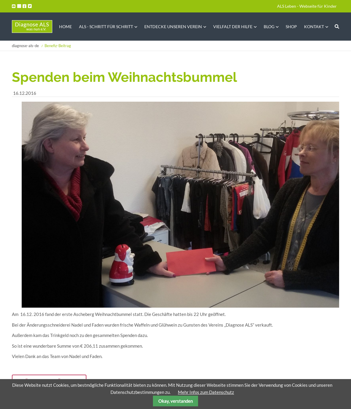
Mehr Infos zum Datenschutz (206, 392)
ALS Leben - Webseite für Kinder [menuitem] (307, 6)
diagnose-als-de (25, 45)
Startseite (32, 26)
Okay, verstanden (175, 401)
